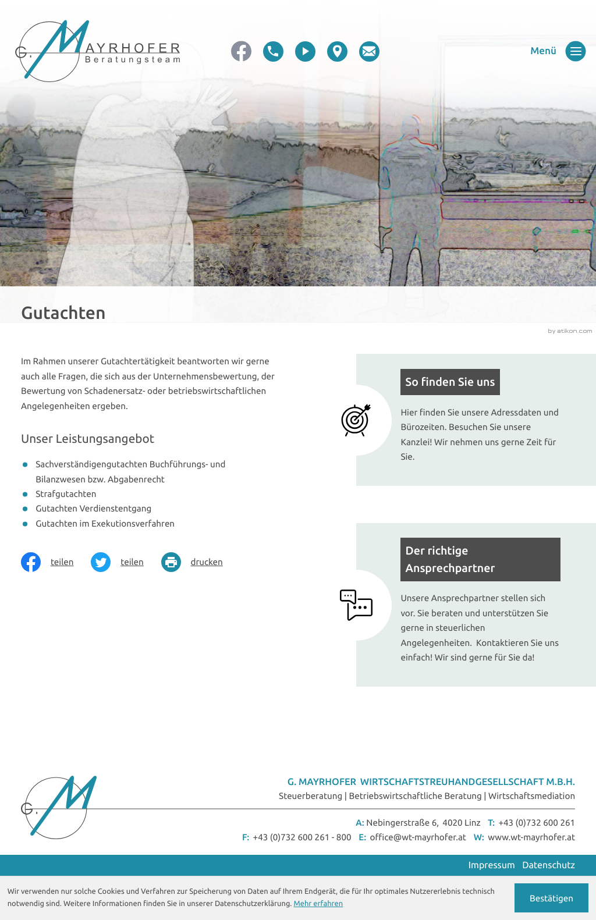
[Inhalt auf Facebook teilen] (56, 562)
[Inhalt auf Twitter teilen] (126, 562)
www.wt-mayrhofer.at (531, 837)
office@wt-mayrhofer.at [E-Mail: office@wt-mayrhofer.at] (418, 837)
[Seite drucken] (200, 562)
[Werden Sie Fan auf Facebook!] (241, 51)
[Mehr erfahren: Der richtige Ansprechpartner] (465, 605)
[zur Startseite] (97, 51)
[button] (273, 51)
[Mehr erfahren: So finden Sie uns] (465, 420)
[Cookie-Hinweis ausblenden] (552, 897)
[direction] (337, 51)
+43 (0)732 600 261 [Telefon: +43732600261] (536, 822)
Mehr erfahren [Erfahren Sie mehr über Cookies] (318, 904)
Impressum (492, 865)
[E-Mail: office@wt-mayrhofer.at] (369, 51)
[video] (305, 51)
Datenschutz (548, 865)
